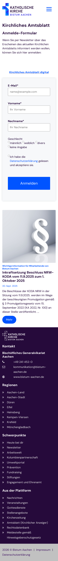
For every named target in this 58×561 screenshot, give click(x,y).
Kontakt (8, 346)
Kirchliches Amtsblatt (26, 25)
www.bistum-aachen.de (28, 377)
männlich (15, 143)
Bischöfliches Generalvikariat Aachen (23, 355)
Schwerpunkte (14, 435)
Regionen (9, 385)
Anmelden (29, 183)
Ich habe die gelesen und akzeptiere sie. (29, 161)
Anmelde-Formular (19, 33)
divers (41, 143)
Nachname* (16, 121)
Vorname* (14, 103)
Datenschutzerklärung (24, 161)
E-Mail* (13, 85)
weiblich (29, 143)
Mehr (9, 319)
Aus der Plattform (16, 491)
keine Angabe (18, 147)
